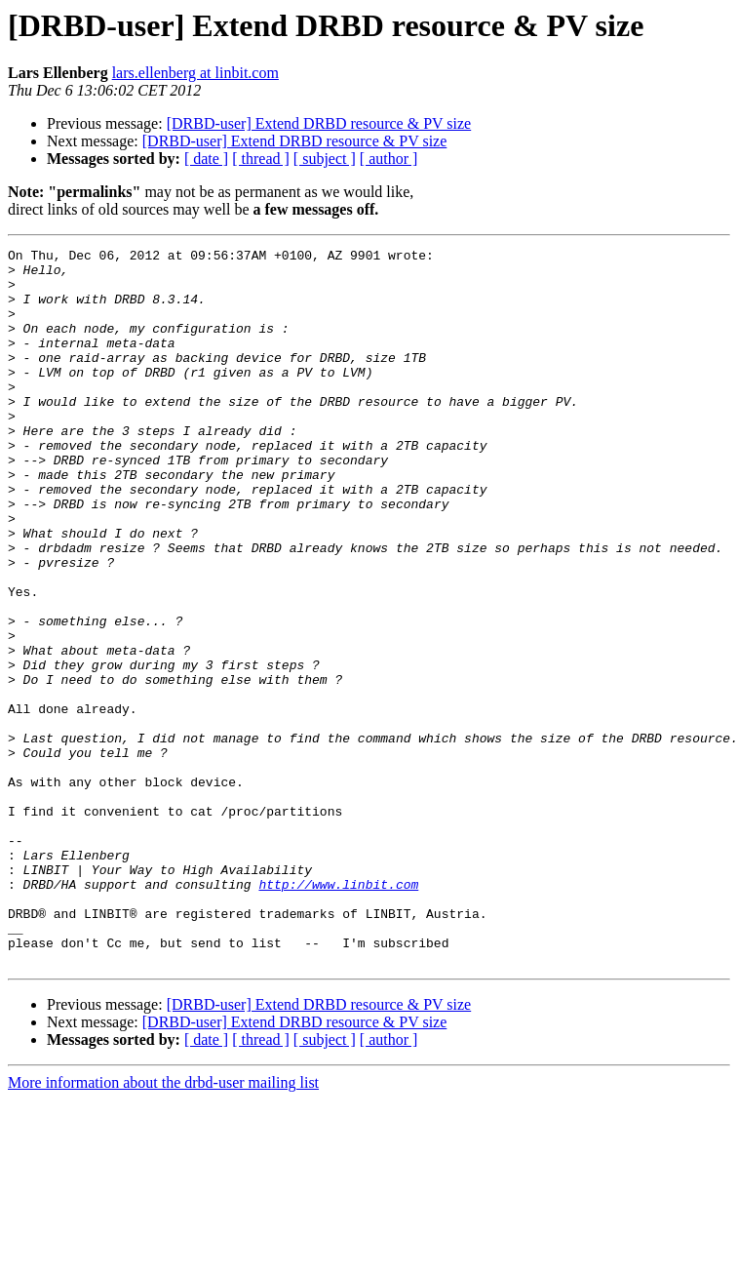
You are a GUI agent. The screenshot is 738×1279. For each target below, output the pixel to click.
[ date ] (206, 158)
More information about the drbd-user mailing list (163, 1226)
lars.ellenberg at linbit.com (195, 72)
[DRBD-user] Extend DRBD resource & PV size (319, 123)
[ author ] (389, 158)
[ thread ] (261, 158)
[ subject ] (324, 158)
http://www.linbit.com (338, 1012)
